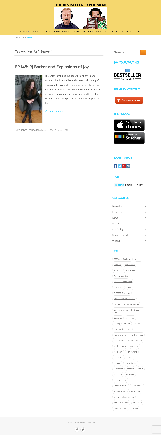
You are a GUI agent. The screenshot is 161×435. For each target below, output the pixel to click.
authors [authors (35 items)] (117, 270)
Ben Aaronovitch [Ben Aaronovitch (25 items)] (121, 276)
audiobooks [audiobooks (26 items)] (130, 265)
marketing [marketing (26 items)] (134, 346)
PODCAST (24, 31)
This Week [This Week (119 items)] (137, 403)
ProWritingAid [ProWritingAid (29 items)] (131, 363)
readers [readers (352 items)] (130, 369)
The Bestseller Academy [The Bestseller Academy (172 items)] (124, 397)
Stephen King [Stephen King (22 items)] (134, 391)
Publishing (118, 229)
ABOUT (128, 31)
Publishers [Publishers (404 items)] (118, 369)
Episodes (22, 130)
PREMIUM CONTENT (62, 31)
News (115, 217)
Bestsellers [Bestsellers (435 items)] (118, 287)
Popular (129, 184)
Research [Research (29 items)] (118, 374)
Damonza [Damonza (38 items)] (118, 318)
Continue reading (54, 111)
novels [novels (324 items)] (130, 357)
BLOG (107, 31)
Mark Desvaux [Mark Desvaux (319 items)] (120, 346)
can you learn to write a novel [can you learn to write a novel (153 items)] (126, 304)
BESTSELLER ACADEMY (42, 31)
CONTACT (138, 31)
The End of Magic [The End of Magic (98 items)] (121, 403)
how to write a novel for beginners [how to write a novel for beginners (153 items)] (128, 335)
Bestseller (117, 206)
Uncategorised (120, 235)
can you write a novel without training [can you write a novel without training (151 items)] (126, 311)
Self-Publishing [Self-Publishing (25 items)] (120, 380)
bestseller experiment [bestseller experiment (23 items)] (123, 282)
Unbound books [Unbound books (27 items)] (120, 408)
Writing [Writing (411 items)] (135, 408)
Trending (119, 184)
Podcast (33, 130)
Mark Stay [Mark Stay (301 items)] (118, 352)
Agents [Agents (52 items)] (138, 259)
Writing (116, 240)
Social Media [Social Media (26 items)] (119, 391)
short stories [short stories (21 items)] (137, 386)
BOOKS (99, 31)
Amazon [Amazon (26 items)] (117, 265)
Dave (43, 130)
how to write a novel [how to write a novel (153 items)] (122, 329)
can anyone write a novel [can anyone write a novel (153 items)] (124, 299)
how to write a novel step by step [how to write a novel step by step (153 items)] (128, 340)
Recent (139, 184)
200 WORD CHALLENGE (82, 31)
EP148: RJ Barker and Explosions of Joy (52, 67)
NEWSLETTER (117, 31)
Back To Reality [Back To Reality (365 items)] (131, 270)
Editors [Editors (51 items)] (127, 323)
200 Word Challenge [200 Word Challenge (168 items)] (122, 259)
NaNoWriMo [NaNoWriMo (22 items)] (132, 352)
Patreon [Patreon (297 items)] (117, 363)
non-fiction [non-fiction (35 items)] (118, 357)
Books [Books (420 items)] (130, 287)
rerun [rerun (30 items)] (140, 369)
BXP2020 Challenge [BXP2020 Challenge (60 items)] (122, 293)
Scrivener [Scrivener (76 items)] (130, 374)
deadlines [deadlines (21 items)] (130, 318)
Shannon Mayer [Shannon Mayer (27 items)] (120, 386)
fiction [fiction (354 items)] (137, 323)
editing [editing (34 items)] (117, 323)
